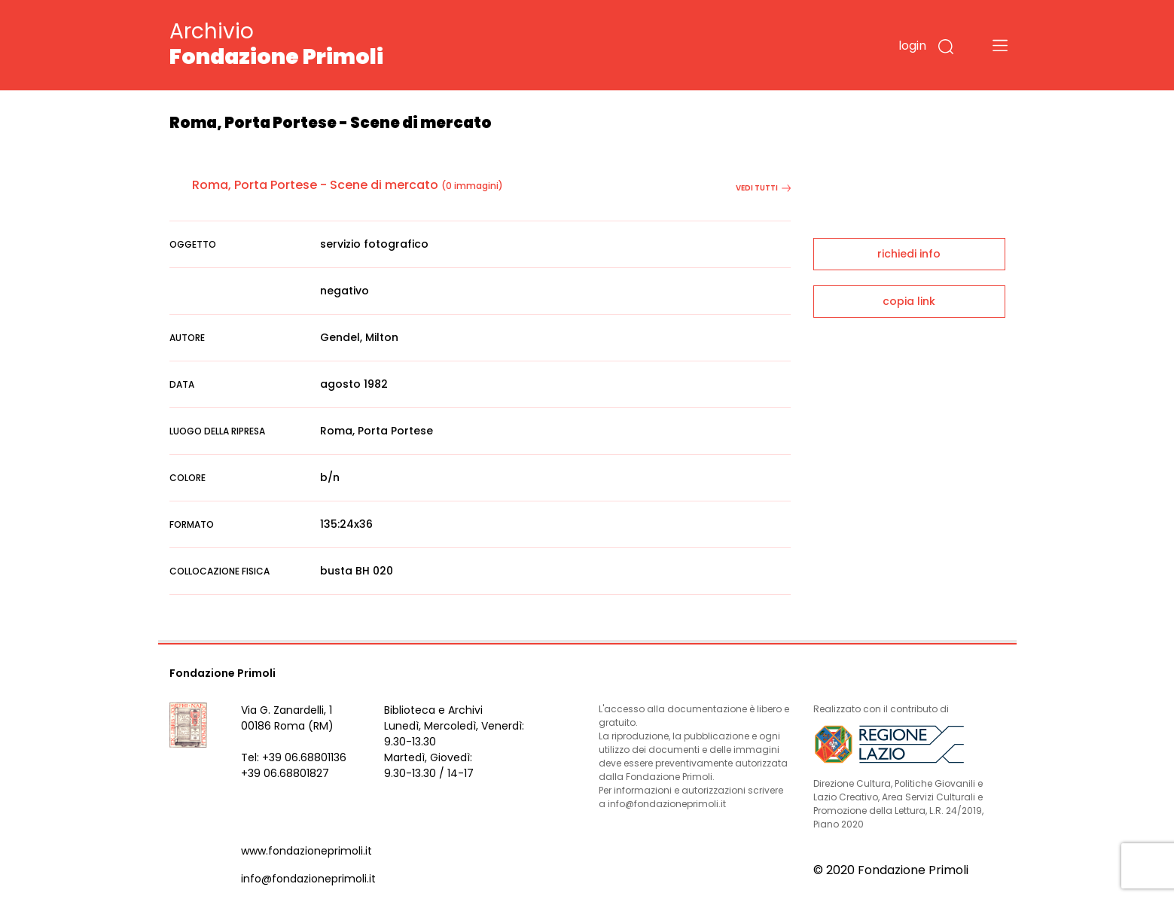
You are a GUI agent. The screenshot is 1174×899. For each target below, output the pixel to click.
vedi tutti (763, 188)
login (912, 45)
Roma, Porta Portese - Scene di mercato (315, 185)
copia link (909, 301)
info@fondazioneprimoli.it (308, 878)
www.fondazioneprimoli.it (306, 850)
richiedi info (909, 253)
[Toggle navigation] (1000, 45)
